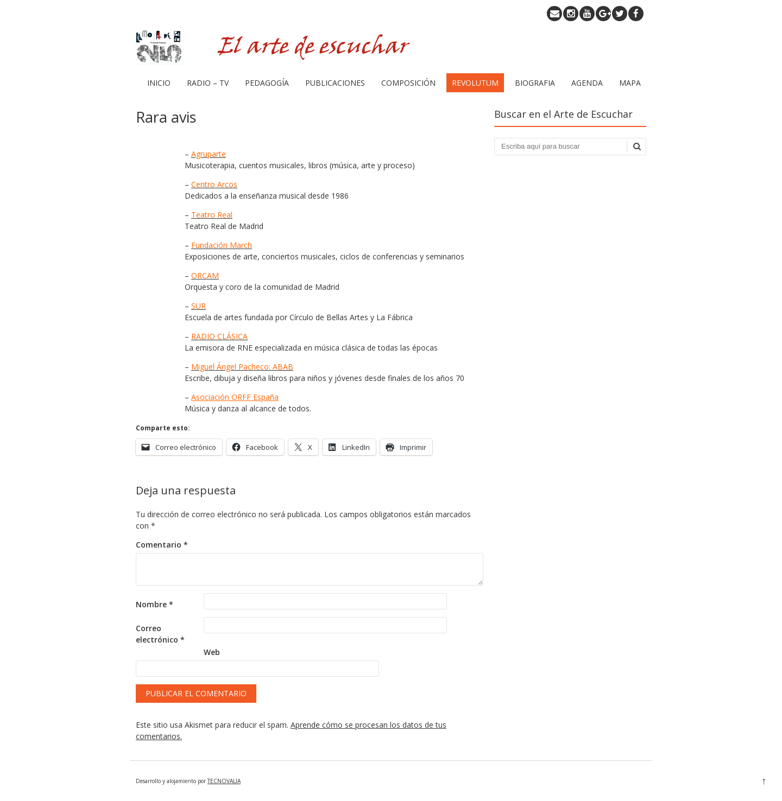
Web (212, 652)
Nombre (154, 604)
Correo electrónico (160, 634)
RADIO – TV (208, 83)
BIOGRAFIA (535, 83)
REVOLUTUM (475, 83)
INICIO (159, 83)
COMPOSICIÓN (408, 83)
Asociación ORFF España (235, 397)
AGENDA (587, 83)
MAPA (630, 83)
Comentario (162, 544)
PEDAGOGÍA (267, 83)
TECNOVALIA (224, 781)
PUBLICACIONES (335, 83)
